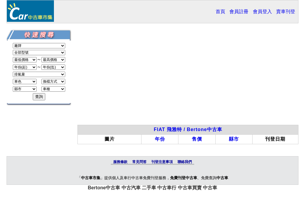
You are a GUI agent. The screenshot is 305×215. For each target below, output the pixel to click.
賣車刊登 (285, 11)
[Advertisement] (187, 77)
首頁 (220, 11)
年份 (160, 139)
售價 (197, 139)
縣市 (234, 139)
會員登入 (262, 11)
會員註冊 (238, 11)
